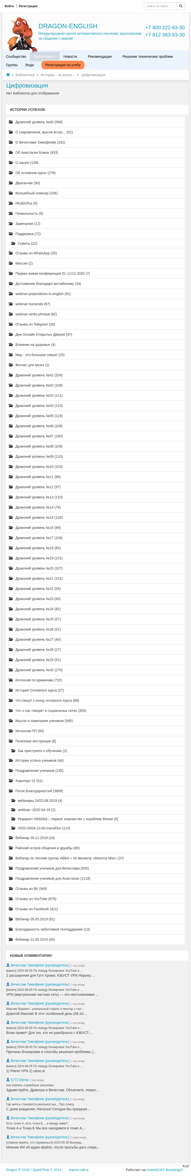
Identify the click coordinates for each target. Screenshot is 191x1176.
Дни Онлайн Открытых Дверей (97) (40, 334)
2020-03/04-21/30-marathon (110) (40, 828)
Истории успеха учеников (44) (36, 760)
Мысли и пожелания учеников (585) (41, 721)
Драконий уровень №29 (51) (35, 660)
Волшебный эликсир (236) (33, 193)
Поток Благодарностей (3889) (36, 791)
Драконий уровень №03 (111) (36, 395)
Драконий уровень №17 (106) (36, 538)
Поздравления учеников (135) (36, 771)
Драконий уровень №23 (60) (35, 599)
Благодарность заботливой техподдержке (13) (49, 929)
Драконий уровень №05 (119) (36, 416)
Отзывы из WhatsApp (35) (33, 253)
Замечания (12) (24, 224)
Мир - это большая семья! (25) (37, 355)
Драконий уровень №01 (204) (36, 375)
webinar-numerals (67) (29, 304)
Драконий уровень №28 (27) (35, 650)
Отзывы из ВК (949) (28, 889)
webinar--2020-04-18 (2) (33, 810)
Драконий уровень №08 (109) (36, 446)
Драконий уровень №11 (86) (35, 477)
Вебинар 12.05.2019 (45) (32, 939)
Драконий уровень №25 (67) (35, 619)
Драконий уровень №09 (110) (36, 456)
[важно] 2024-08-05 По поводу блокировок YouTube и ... (44, 970)
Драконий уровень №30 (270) (36, 670)
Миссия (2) (21, 263)
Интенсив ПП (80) (26, 731)
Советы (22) (24, 243)
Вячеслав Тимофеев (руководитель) (40, 965)
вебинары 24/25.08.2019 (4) (36, 801)
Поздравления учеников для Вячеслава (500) (49, 868)
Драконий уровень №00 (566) (36, 122)
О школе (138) (23, 163)
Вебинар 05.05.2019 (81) (32, 919)
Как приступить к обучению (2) (39, 751)
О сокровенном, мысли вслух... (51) (41, 132)
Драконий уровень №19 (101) (36, 558)
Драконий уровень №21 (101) (36, 578)
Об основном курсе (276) (32, 173)
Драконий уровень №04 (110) (36, 406)
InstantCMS (155, 1170)
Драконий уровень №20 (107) (36, 568)
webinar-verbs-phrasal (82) (33, 314)
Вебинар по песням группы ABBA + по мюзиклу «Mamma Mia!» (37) (66, 858)
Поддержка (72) (25, 234)
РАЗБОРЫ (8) (23, 203)
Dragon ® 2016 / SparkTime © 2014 (33, 1170)
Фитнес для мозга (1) (29, 365)
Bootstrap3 (174, 1170)
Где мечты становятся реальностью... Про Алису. (40, 1104)
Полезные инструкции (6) (32, 741)
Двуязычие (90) (24, 183)
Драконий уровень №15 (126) (36, 517)
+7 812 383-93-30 (165, 34)
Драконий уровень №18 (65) (35, 548)
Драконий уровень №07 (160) (36, 436)
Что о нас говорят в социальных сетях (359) (47, 711)
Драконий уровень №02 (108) (36, 385)
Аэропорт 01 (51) (26, 781)
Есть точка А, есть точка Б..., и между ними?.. (37, 1123)
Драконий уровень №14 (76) (35, 507)
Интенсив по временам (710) (35, 680)
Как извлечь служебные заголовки (29, 1085)
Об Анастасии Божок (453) (33, 152)
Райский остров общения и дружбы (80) (44, 848)
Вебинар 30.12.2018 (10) (32, 838)
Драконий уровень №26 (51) (35, 629)
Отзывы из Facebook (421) (33, 909)
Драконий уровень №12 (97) (35, 487)
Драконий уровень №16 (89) (35, 528)
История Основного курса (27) (36, 690)
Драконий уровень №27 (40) (35, 639)
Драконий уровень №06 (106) (36, 426)
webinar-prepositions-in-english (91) (40, 294)
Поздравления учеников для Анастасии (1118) (49, 878)
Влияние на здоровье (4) (32, 345)
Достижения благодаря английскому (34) (45, 284)
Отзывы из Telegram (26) (32, 324)
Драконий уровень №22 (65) (35, 589)
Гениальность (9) (26, 213)
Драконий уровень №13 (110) (36, 497)
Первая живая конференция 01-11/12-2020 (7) (49, 273)
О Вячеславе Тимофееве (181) (37, 142)
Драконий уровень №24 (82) (35, 609)
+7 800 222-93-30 (165, 27)
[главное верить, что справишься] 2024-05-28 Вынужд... (44, 1142)
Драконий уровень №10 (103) (36, 467)
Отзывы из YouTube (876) (32, 899)
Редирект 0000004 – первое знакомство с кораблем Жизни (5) (64, 819)
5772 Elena (19, 1080)
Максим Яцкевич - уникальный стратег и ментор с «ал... (45, 1009)
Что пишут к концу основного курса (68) (44, 700)
